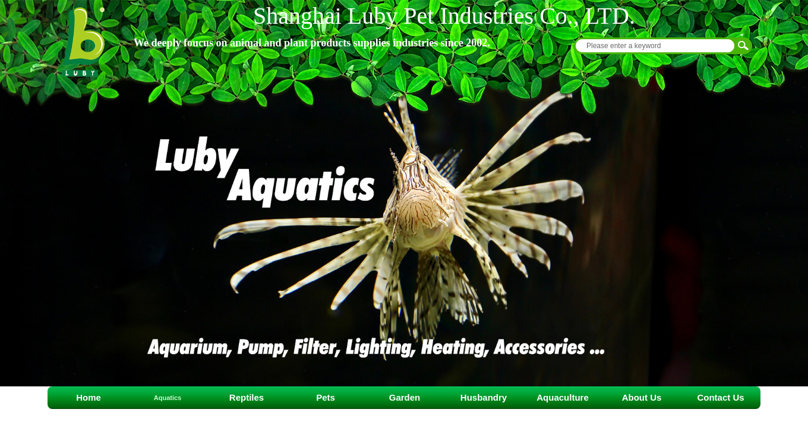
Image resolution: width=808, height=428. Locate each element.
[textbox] (655, 45)
